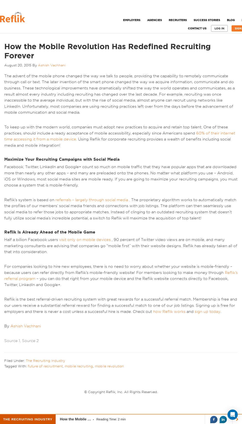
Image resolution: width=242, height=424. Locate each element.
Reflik (32, 18)
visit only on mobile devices (85, 239)
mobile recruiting (79, 366)
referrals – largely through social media (91, 200)
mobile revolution (109, 366)
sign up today (207, 311)
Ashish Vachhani (25, 326)
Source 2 (30, 340)
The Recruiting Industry (45, 360)
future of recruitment (45, 366)
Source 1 (12, 340)
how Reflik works (170, 311)
